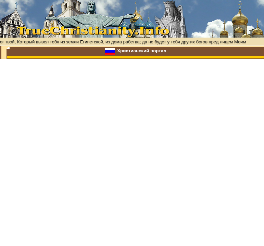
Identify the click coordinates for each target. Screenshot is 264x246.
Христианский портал (141, 50)
